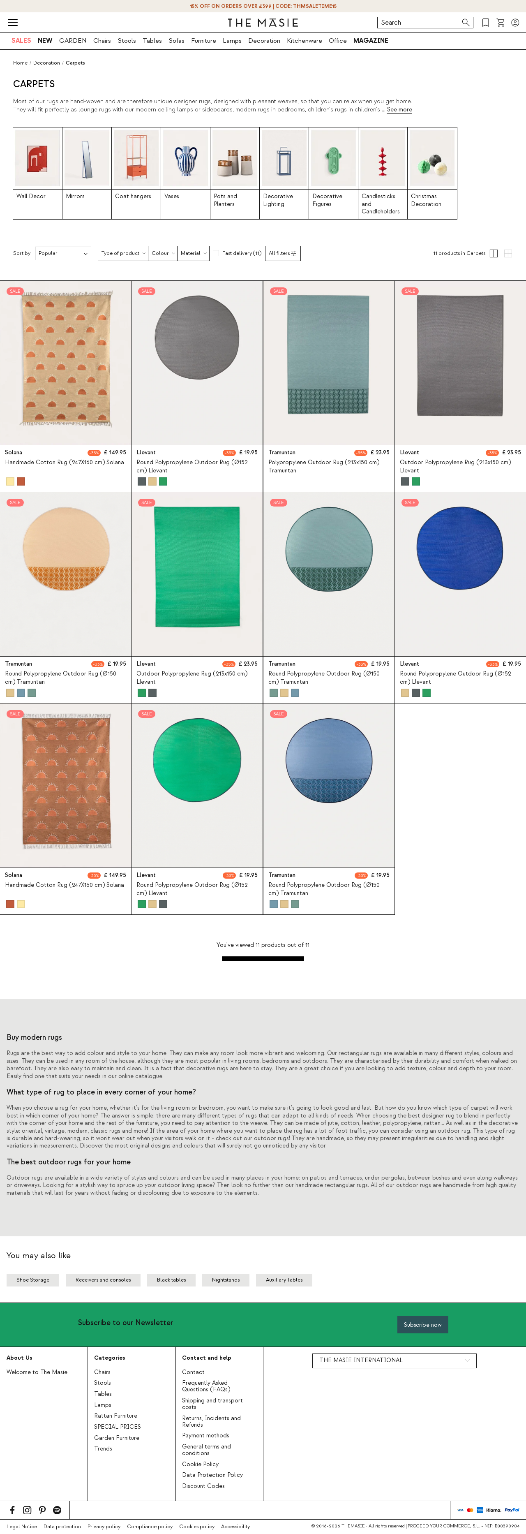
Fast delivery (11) (241, 253)
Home (20, 63)
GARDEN (73, 41)
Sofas (176, 41)
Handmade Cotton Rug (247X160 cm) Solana (64, 462)
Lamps (232, 41)
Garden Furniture (116, 1438)
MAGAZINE (370, 41)
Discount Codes (203, 1486)
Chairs (102, 41)
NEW (45, 41)
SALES (21, 41)
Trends (103, 1449)
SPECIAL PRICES (117, 1427)
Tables (152, 41)
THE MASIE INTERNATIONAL (361, 1360)
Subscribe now (423, 1324)
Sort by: (22, 253)
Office (338, 41)
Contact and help (206, 1358)
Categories (109, 1358)
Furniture (203, 41)
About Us (19, 1358)
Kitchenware (304, 41)
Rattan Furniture (115, 1416)
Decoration (264, 41)
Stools (127, 41)
